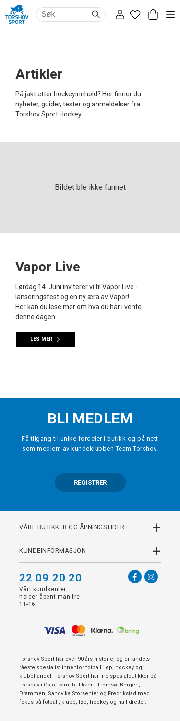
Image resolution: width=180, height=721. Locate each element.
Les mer (46, 339)
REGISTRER (90, 482)
